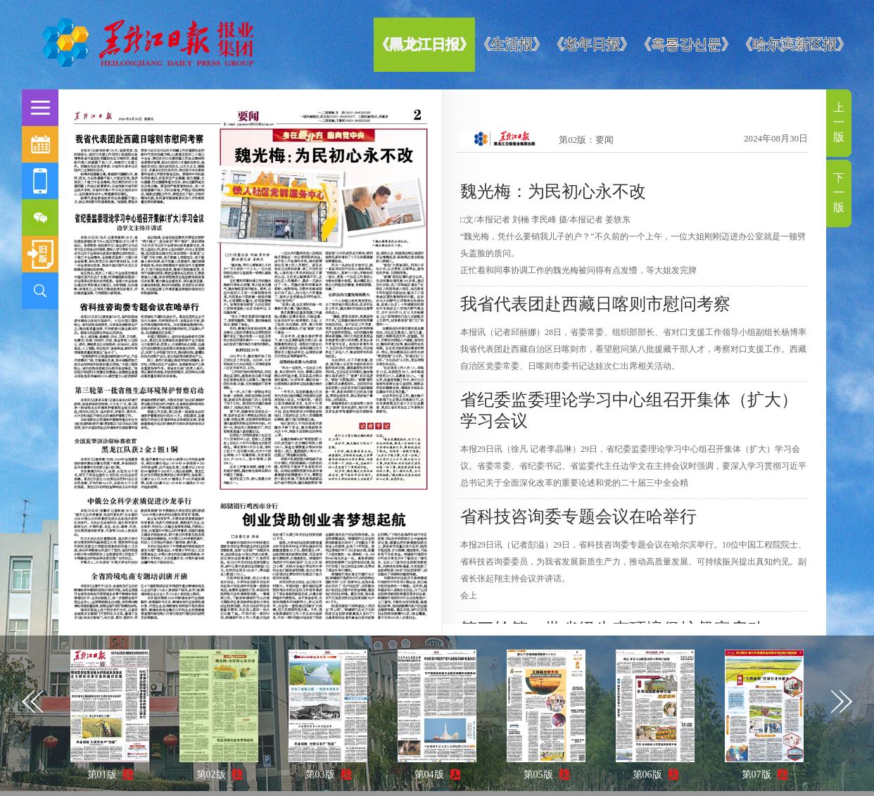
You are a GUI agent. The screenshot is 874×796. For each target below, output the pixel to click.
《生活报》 (511, 44)
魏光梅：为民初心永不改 (553, 191)
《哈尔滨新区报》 (794, 44)
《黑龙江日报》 (424, 44)
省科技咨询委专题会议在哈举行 (578, 516)
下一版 (838, 192)
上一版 (838, 122)
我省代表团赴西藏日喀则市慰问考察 (595, 304)
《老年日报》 (592, 44)
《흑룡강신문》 (686, 44)
